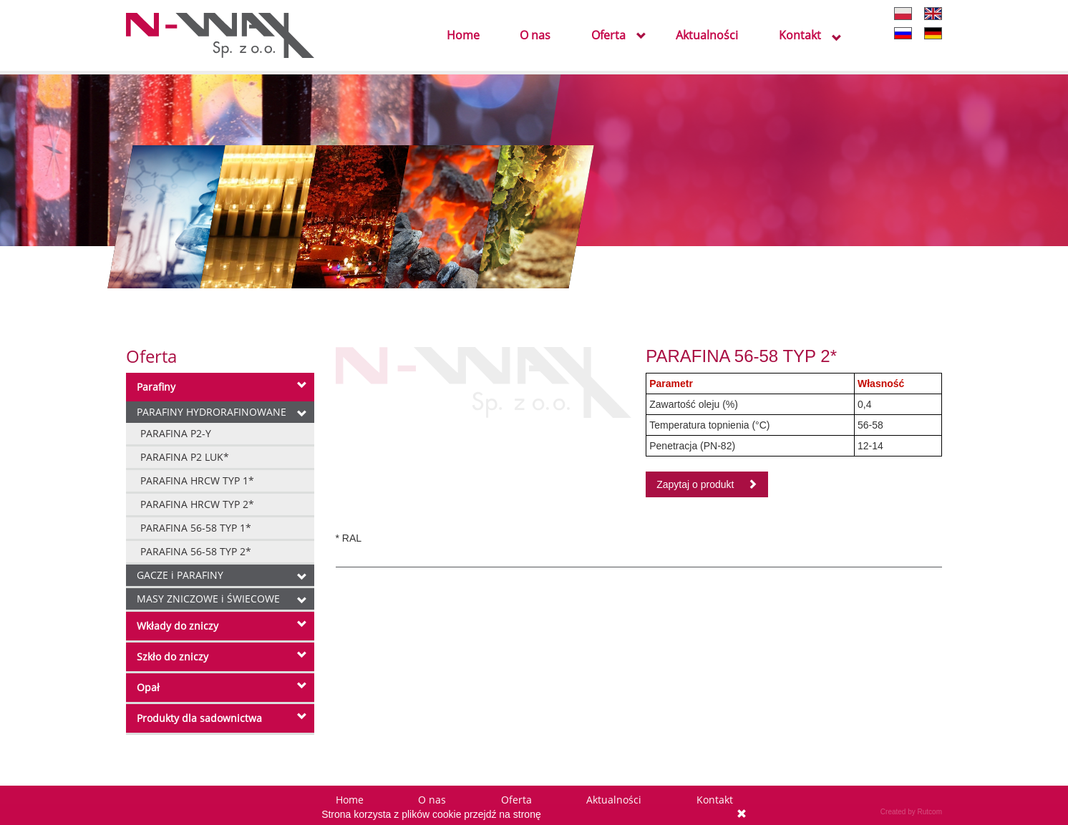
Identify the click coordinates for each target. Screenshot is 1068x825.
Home (463, 36)
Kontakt (800, 36)
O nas (535, 36)
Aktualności (707, 36)
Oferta (608, 36)
